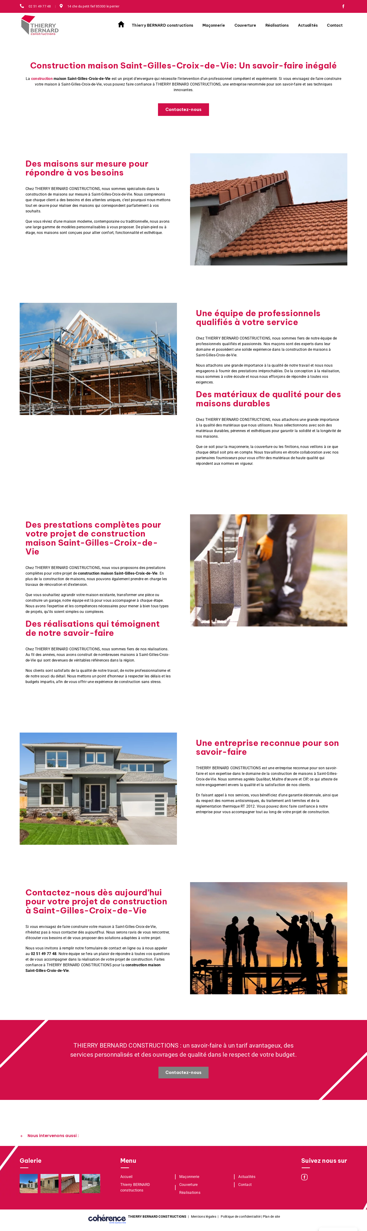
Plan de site (271, 1216)
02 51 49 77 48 (35, 6)
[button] (183, 1136)
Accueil (126, 1176)
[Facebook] (304, 1177)
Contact (245, 1184)
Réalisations (189, 1192)
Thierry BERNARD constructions (135, 1187)
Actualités (246, 1176)
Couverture (188, 1184)
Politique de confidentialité (241, 1216)
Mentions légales (203, 1216)
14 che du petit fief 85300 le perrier (89, 6)
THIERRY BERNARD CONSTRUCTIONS (157, 1216)
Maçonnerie (189, 1176)
